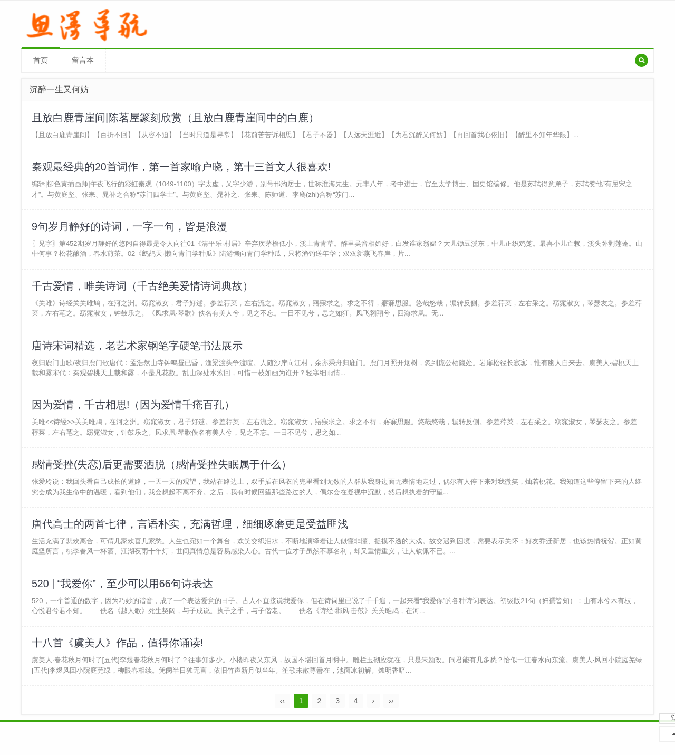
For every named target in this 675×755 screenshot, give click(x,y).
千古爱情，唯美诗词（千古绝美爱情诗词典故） (143, 290)
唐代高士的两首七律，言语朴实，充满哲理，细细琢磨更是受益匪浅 (190, 533)
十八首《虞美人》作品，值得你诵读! (118, 654)
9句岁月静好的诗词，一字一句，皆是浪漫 (130, 229)
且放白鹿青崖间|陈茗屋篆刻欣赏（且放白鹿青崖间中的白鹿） (176, 118)
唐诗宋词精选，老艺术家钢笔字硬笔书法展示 (137, 351)
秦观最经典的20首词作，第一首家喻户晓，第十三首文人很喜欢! (182, 169)
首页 (40, 60)
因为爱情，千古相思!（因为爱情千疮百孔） (134, 411)
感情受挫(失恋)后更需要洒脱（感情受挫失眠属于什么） (162, 472)
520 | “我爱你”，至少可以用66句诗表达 (123, 593)
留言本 (83, 60)
